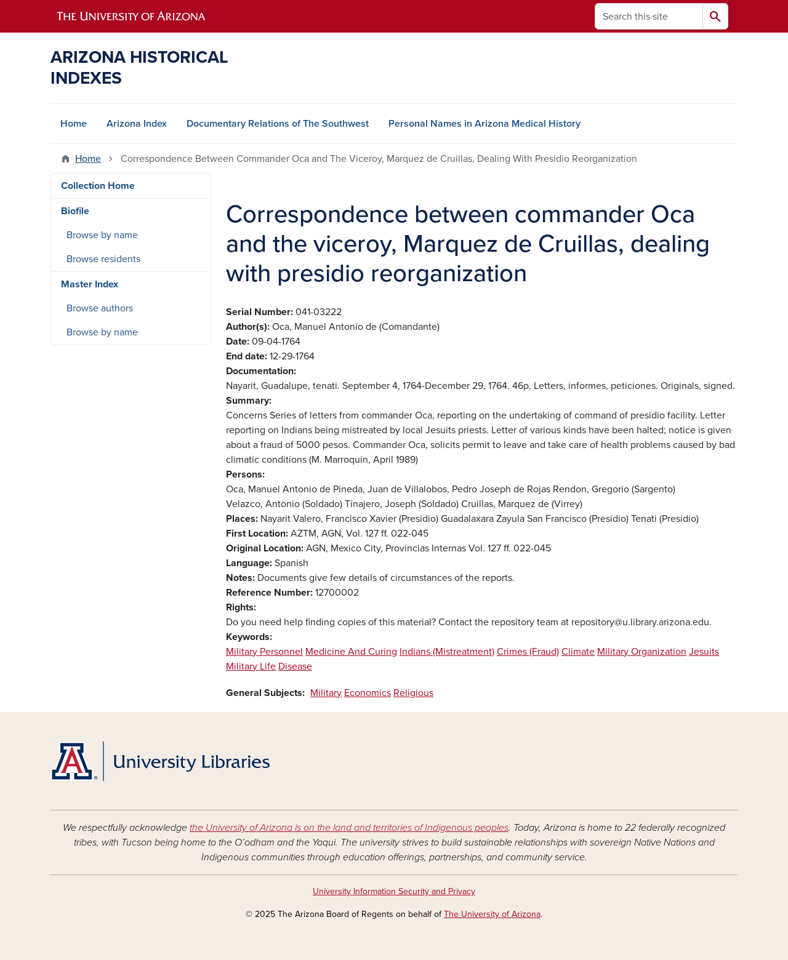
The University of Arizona (492, 914)
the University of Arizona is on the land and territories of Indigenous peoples (349, 828)
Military (326, 693)
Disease (295, 666)
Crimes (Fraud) (528, 652)
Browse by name (102, 235)
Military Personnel (264, 652)
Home (73, 124)
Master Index (89, 284)
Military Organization (641, 652)
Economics (367, 693)
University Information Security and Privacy (394, 891)
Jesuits (704, 652)
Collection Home (98, 186)
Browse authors (99, 308)
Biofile (75, 211)
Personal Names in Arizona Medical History (484, 124)
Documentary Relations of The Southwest (278, 124)
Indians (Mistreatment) (447, 652)
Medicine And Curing (351, 652)
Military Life (251, 666)
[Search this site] (649, 16)
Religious (413, 693)
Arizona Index (137, 124)
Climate (578, 652)
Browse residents (103, 259)
